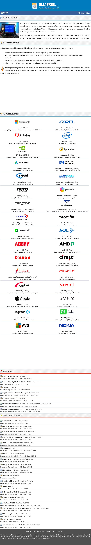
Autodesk (18, 168)
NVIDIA (19, 155)
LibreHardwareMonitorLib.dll (13, 409)
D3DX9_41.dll (7, 459)
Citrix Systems (63, 263)
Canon (18, 263)
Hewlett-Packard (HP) (63, 168)
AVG (19, 331)
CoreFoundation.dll (9, 421)
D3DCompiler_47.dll (9, 492)
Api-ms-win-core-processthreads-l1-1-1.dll (19, 508)
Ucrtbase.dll (7, 376)
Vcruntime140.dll (8, 432)
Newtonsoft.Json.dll (9, 398)
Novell (63, 291)
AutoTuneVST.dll (8, 503)
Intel (63, 141)
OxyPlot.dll (6, 387)
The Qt (63, 318)
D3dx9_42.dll (7, 481)
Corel (63, 128)
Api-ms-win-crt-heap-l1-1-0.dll (14, 525)
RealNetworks (19, 182)
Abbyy (19, 250)
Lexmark (19, 236)
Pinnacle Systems (63, 196)
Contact (59, 531)
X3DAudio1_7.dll (8, 514)
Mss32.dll (5, 454)
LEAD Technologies (63, 182)
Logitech (19, 318)
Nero (19, 196)
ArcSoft (19, 291)
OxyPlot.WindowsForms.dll (12, 393)
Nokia (64, 331)
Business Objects (63, 209)
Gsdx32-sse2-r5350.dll (10, 519)
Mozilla (63, 223)
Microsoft (18, 128)
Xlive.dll (5, 443)
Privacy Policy (51, 531)
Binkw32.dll (6, 448)
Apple (19, 304)
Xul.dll (4, 486)
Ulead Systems (18, 223)
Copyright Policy (40, 531)
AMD (63, 250)
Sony (63, 304)
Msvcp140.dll (7, 426)
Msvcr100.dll (7, 470)
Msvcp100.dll (7, 464)
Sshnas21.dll (7, 475)
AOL (63, 236)
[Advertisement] (45, 93)
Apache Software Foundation (19, 277)
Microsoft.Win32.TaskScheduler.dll (15, 404)
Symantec (63, 155)
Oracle (63, 277)
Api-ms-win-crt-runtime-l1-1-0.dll (15, 437)
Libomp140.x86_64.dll (10, 382)
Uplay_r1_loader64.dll (10, 497)
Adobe (18, 141)
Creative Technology (19, 209)
